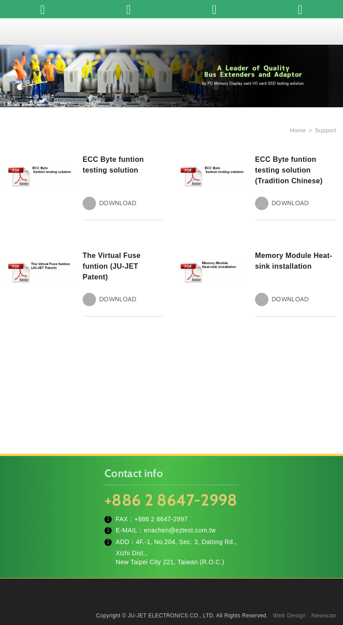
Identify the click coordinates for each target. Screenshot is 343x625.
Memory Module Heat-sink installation (293, 261)
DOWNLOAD (118, 203)
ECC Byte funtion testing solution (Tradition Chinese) (289, 170)
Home (297, 130)
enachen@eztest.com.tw (180, 530)
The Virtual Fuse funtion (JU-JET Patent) (112, 266)
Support (325, 130)
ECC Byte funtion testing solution (113, 165)
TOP (325, 578)
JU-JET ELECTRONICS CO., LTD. (171, 31)
